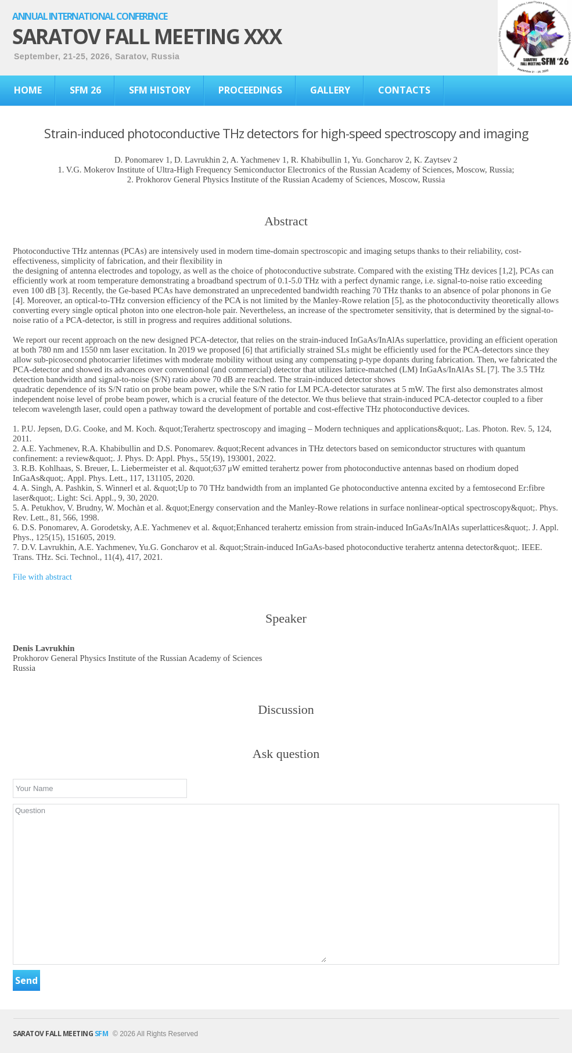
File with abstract (42, 576)
